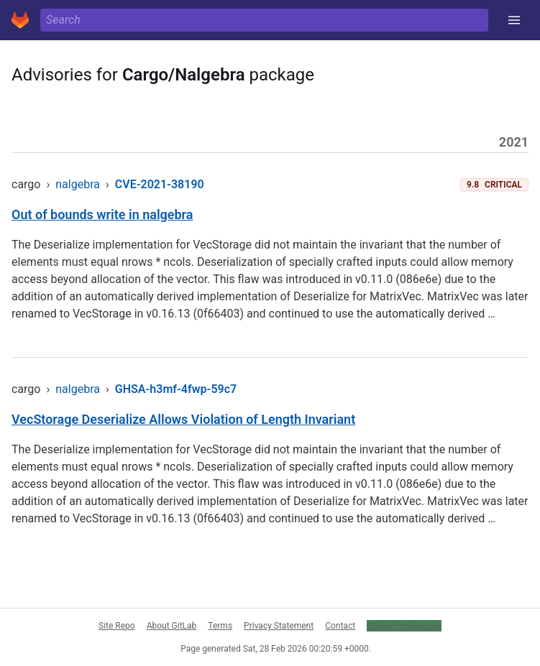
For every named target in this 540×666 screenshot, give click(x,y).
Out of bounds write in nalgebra (102, 214)
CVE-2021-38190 (159, 184)
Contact (340, 626)
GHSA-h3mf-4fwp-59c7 (176, 389)
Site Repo (117, 626)
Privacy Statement (279, 626)
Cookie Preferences (404, 626)
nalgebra (77, 184)
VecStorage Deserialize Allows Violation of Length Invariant (183, 419)
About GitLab (172, 626)
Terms (220, 626)
